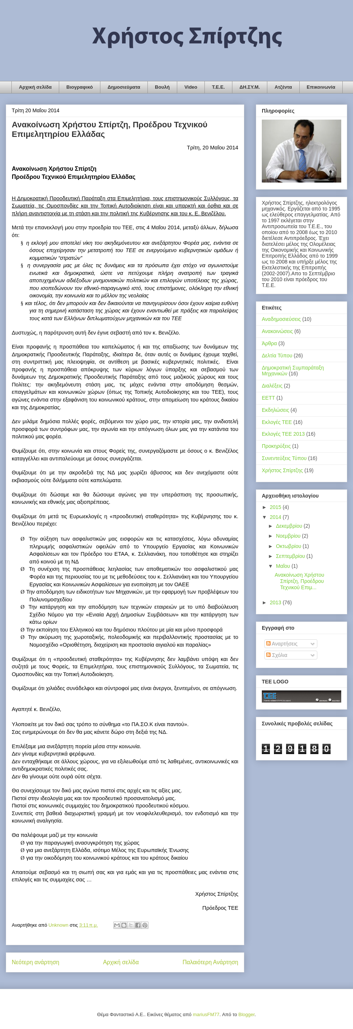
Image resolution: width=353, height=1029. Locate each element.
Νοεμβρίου (289, 536)
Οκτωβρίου (289, 546)
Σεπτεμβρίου (291, 556)
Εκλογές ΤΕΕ (277, 422)
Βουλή (162, 87)
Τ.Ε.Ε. (218, 87)
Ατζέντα (283, 87)
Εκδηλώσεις (275, 410)
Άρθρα (269, 343)
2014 (276, 517)
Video (190, 87)
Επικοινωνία (321, 87)
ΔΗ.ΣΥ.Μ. (249, 87)
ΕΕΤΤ (268, 398)
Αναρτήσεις (281, 644)
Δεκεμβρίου (289, 526)
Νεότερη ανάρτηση (35, 962)
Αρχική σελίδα (35, 87)
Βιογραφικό (80, 87)
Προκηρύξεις (276, 446)
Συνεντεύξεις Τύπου (284, 458)
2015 (276, 507)
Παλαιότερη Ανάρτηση (210, 962)
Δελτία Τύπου (277, 355)
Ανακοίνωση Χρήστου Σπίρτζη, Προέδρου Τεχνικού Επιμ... (299, 581)
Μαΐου (283, 566)
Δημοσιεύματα (123, 87)
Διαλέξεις (272, 386)
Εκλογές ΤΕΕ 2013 (283, 434)
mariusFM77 (206, 1014)
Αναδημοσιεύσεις (281, 319)
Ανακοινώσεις (277, 331)
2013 (276, 602)
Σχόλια (276, 655)
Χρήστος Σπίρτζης (282, 470)
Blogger (246, 1014)
